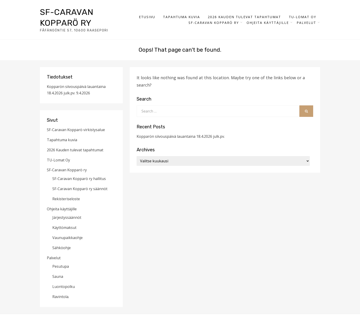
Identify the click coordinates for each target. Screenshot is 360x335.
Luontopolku (63, 286)
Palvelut (306, 22)
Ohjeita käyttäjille (268, 22)
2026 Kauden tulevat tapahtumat (244, 17)
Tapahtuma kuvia (181, 17)
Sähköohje (61, 247)
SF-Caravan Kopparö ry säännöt (79, 188)
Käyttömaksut (64, 227)
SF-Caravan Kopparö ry (213, 22)
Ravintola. (60, 296)
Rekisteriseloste (66, 198)
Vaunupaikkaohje (67, 237)
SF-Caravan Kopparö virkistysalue (76, 129)
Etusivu (147, 17)
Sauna (57, 276)
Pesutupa (60, 266)
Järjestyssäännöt (66, 217)
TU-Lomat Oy (302, 17)
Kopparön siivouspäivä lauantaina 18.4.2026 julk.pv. (181, 136)
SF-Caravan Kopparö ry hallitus (79, 178)
